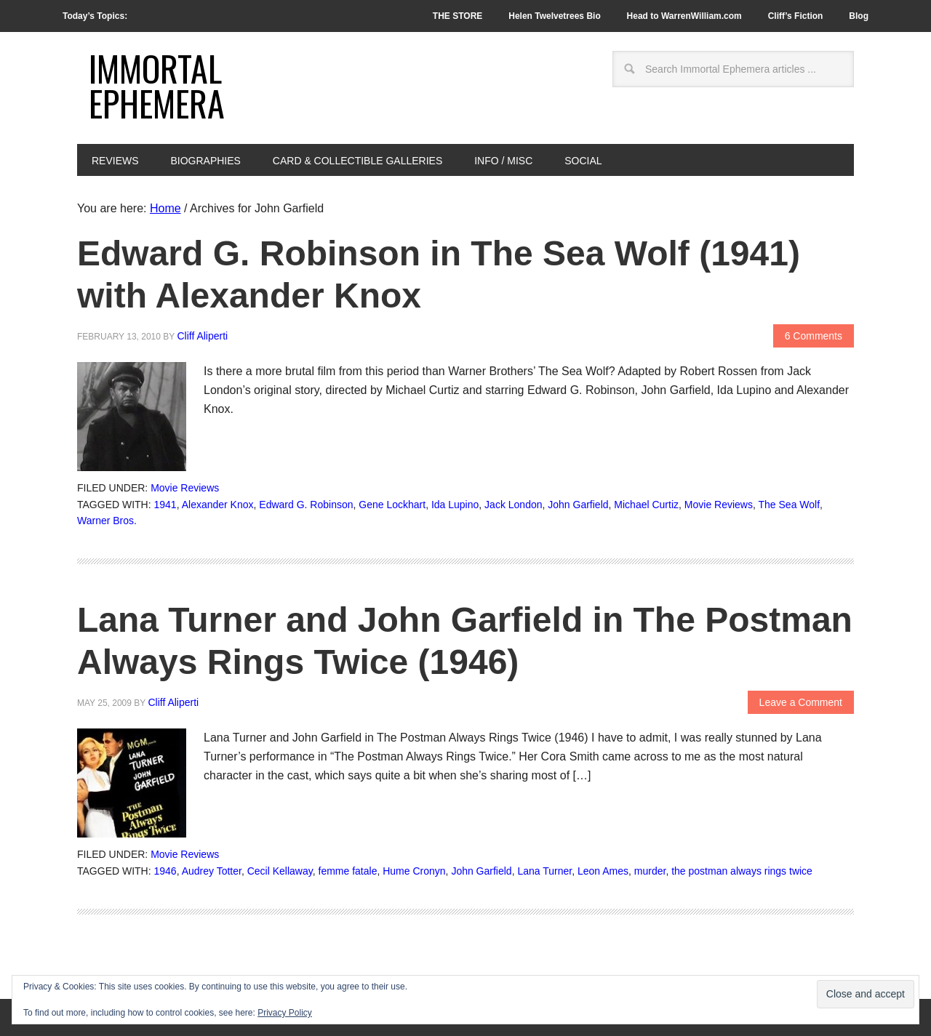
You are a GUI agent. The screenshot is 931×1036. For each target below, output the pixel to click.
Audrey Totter (211, 871)
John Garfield (578, 504)
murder (650, 871)
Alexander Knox (218, 504)
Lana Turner (544, 871)
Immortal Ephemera (157, 85)
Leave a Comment (800, 702)
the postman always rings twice (741, 871)
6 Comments (813, 336)
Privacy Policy (284, 1013)
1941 (165, 504)
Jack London (513, 504)
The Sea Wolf (789, 504)
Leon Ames (603, 871)
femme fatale (348, 871)
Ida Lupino (455, 504)
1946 (165, 871)
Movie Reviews (185, 488)
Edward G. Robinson (306, 504)
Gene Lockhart (392, 504)
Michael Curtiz (646, 504)
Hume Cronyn (414, 871)
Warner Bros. (107, 520)
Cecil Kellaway (280, 871)
